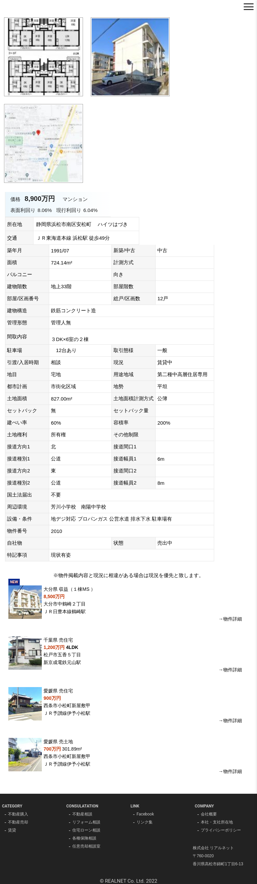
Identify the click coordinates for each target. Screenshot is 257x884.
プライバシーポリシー (221, 830)
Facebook (145, 814)
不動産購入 (18, 814)
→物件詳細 (230, 619)
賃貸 (12, 830)
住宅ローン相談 (86, 830)
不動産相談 (82, 814)
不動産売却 (18, 822)
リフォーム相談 (86, 822)
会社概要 (209, 814)
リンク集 (145, 822)
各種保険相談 (84, 838)
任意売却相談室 (86, 846)
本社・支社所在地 (217, 822)
